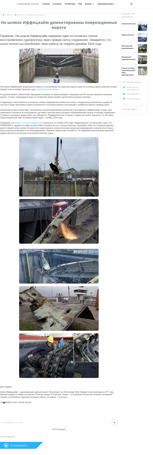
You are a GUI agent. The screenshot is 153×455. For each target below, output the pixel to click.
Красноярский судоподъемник (128, 47)
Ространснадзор (133, 99)
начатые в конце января (47, 89)
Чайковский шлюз (128, 24)
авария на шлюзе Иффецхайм (29, 123)
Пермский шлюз (128, 35)
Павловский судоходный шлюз (128, 58)
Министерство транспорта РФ (133, 88)
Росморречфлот (133, 94)
